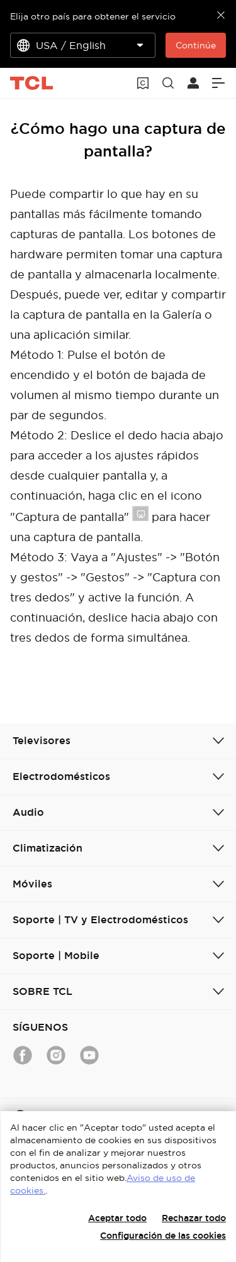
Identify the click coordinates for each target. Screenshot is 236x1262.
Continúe (196, 45)
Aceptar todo (117, 1218)
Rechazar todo (194, 1218)
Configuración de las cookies (163, 1235)
